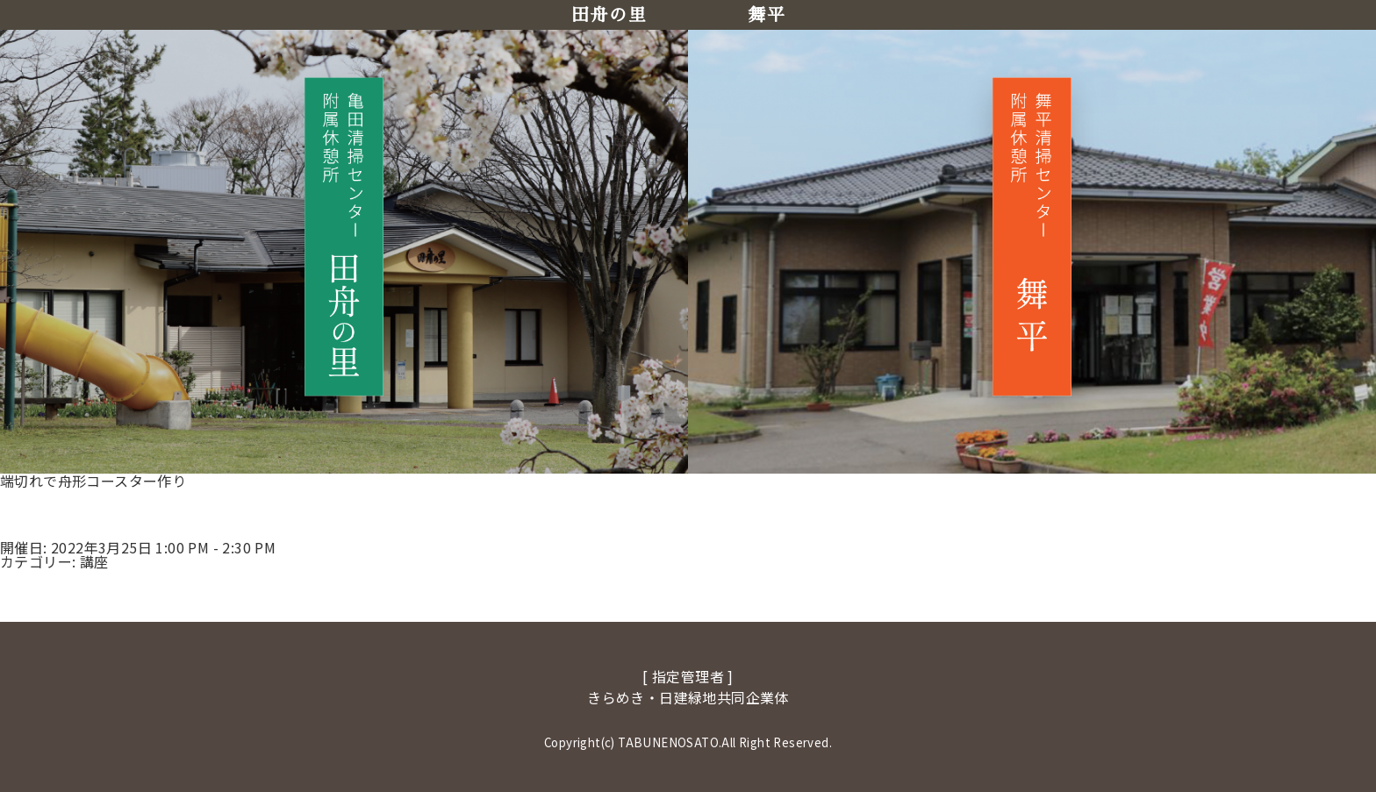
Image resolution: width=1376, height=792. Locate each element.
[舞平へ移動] (1032, 236)
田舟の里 (609, 15)
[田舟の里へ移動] (344, 236)
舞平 (766, 15)
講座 (94, 561)
